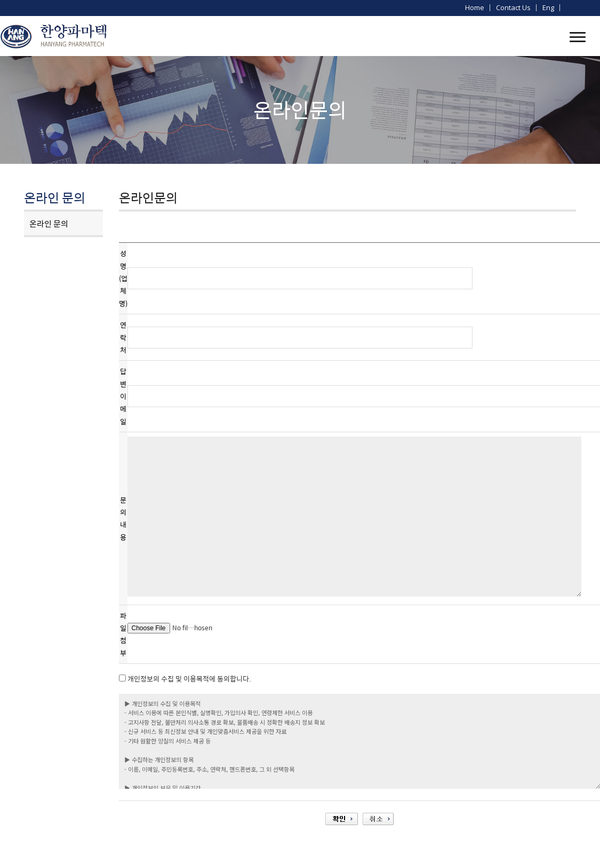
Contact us (513, 7)
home (474, 7)
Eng (548, 7)
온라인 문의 (48, 223)
